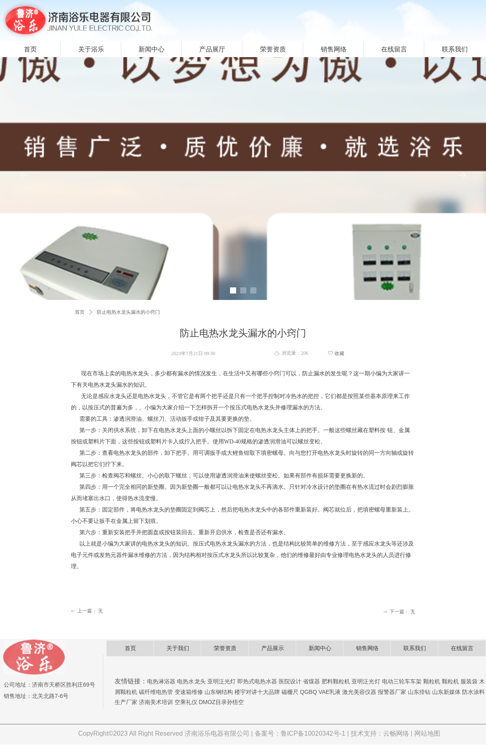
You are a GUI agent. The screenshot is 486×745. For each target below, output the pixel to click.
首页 (80, 312)
